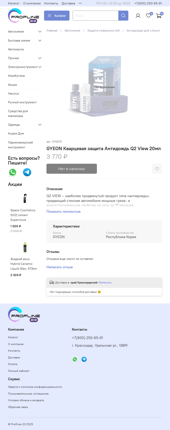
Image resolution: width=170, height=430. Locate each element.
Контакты (51, 3)
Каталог (14, 3)
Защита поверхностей (103, 30)
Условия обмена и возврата (26, 400)
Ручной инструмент (22, 102)
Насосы (13, 93)
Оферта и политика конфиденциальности (35, 387)
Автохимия (72, 30)
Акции (12, 85)
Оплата (12, 364)
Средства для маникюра (18, 113)
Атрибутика (16, 76)
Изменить (105, 282)
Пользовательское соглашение (28, 393)
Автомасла (16, 49)
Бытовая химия (19, 40)
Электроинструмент (22, 67)
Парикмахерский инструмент (20, 144)
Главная (51, 30)
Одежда (14, 125)
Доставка (68, 3)
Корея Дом (16, 133)
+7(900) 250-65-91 (148, 3)
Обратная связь (18, 407)
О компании (32, 3)
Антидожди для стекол (143, 30)
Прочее (13, 58)
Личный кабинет (18, 371)
